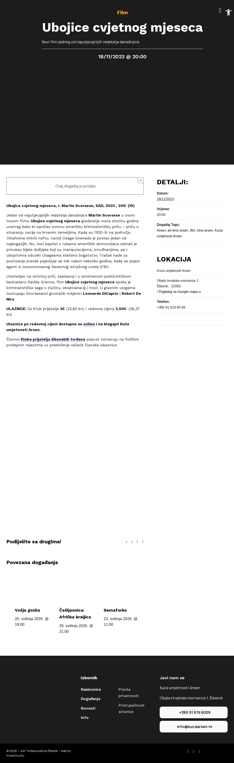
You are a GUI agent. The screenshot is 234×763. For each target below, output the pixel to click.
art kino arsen (178, 230)
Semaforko (115, 610)
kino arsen (205, 230)
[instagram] (193, 751)
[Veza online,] (89, 324)
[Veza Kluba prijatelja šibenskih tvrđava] (52, 339)
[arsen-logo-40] (10, 7)
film (192, 230)
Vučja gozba (27, 610)
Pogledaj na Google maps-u (180, 291)
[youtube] (199, 751)
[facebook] (188, 751)
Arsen (161, 230)
